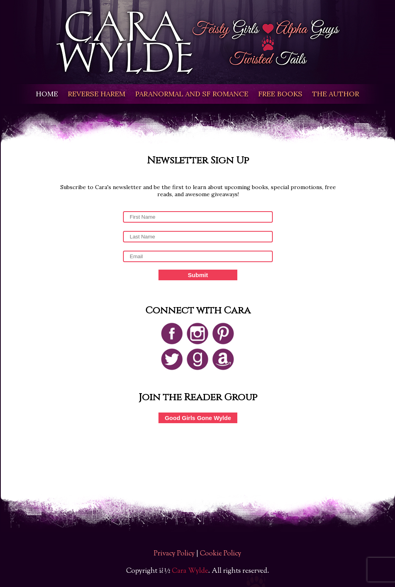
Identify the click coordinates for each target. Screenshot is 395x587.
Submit (198, 275)
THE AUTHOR (335, 93)
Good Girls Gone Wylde (198, 417)
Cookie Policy (220, 554)
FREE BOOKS (280, 93)
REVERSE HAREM (96, 93)
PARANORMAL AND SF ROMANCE (191, 93)
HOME (47, 93)
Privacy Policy (174, 554)
